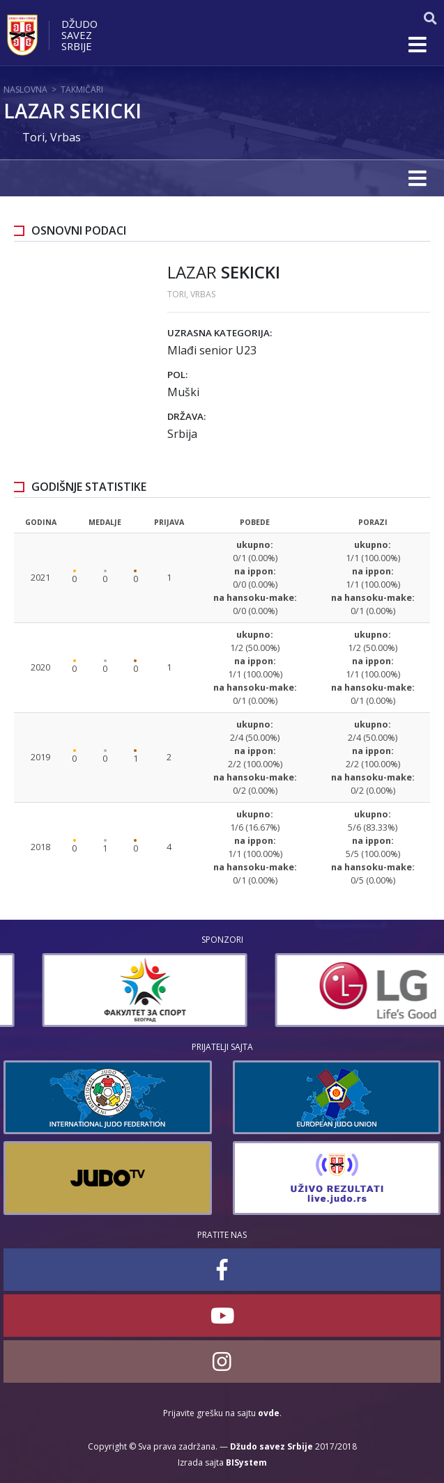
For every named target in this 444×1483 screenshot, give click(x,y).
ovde (269, 1413)
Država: (186, 416)
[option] (105, 990)
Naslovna (25, 89)
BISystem (246, 1462)
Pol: (177, 374)
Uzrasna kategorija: (219, 333)
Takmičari (82, 89)
